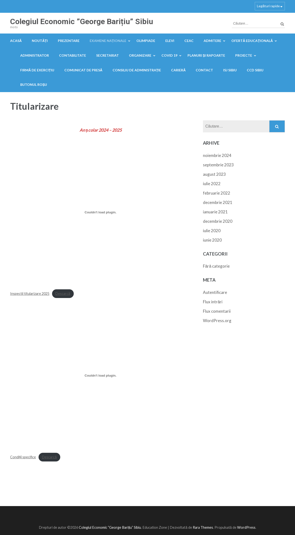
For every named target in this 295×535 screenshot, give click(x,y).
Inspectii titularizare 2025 (29, 293)
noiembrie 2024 (217, 155)
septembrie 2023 (218, 164)
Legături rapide (268, 6)
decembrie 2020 (217, 221)
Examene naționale (108, 41)
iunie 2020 (212, 240)
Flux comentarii (217, 311)
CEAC (189, 41)
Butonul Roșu (33, 84)
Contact (204, 70)
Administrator (34, 55)
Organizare (140, 55)
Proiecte (243, 55)
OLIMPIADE (145, 41)
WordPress (246, 527)
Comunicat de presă (83, 70)
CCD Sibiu (255, 70)
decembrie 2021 (217, 202)
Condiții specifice (23, 457)
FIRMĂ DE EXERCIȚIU (37, 70)
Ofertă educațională (252, 41)
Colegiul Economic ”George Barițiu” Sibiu (81, 21)
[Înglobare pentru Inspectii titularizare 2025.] (100, 212)
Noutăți (40, 41)
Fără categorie (216, 266)
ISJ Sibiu (230, 70)
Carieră (178, 70)
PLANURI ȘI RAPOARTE (206, 55)
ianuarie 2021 (215, 211)
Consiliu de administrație (137, 70)
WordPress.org (217, 320)
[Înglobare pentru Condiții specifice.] (100, 375)
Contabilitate (72, 55)
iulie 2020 (212, 230)
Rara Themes (203, 527)
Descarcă (62, 293)
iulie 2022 (212, 183)
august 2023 (214, 174)
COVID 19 (169, 55)
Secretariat (107, 55)
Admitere (212, 41)
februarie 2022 (216, 193)
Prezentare (69, 41)
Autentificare (215, 292)
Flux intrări (212, 301)
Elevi (169, 41)
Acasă (16, 41)
